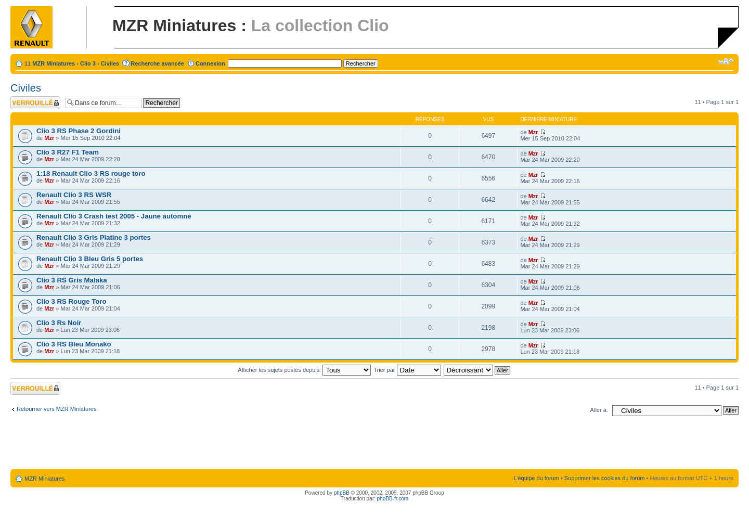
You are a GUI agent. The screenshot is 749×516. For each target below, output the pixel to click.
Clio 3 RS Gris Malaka (71, 280)
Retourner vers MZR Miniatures (56, 409)
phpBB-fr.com (393, 498)
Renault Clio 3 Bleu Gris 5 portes (89, 259)
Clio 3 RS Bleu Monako (73, 344)
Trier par (407, 370)
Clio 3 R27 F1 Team (67, 152)
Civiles (110, 63)
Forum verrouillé (35, 102)
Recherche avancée (157, 63)
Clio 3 (88, 63)
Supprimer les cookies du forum (604, 478)
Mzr (49, 138)
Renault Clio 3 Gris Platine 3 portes (93, 237)
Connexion (210, 63)
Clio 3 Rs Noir (58, 323)
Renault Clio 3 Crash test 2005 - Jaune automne (113, 216)
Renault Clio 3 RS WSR (73, 195)
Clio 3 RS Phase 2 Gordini (78, 131)
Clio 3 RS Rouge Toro (71, 301)
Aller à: (599, 410)
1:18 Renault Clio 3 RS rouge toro (91, 173)
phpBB (342, 493)
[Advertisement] (374, 444)
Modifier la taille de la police (725, 61)
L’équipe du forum (536, 478)
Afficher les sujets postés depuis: (304, 370)
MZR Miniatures (53, 63)
